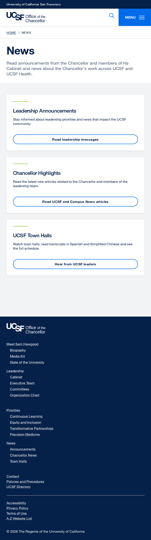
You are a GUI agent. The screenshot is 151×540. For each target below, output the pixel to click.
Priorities (13, 410)
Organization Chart (24, 395)
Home (11, 32)
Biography (18, 350)
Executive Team (22, 383)
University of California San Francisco (33, 5)
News (10, 443)
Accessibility (19, 503)
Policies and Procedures (25, 481)
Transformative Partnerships (31, 428)
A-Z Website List (21, 518)
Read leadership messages (75, 139)
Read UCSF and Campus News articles (75, 201)
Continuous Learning (26, 416)
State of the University (27, 362)
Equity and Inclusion (25, 422)
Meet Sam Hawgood (22, 344)
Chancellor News (23, 455)
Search (111, 15)
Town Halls (18, 461)
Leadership (15, 371)
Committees (19, 389)
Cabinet (16, 377)
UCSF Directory (21, 486)
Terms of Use (19, 513)
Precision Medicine (25, 434)
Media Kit (20, 356)
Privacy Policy (20, 508)
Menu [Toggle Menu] (135, 17)
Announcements (22, 449)
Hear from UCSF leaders (75, 264)
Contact (12, 476)
